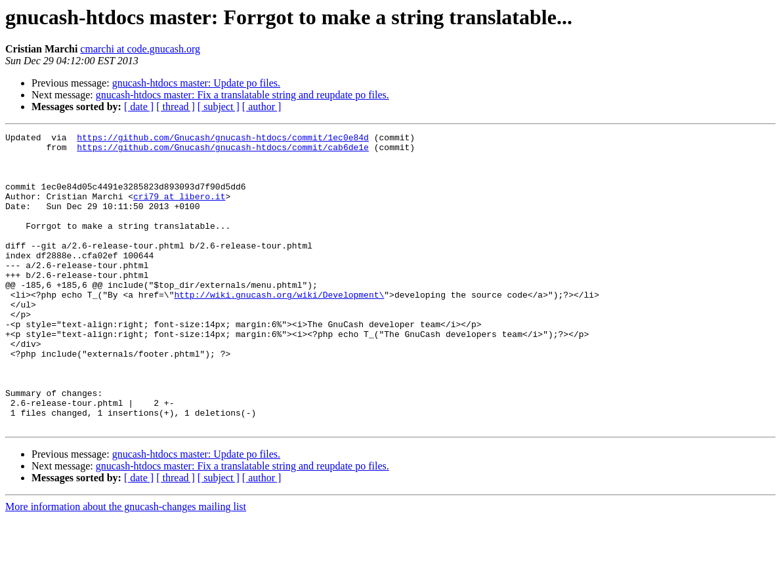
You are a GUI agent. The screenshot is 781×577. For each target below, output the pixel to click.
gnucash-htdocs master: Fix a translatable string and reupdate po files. (242, 94)
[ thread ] (175, 106)
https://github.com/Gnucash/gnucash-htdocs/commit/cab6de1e (223, 151)
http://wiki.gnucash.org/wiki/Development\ (279, 328)
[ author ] (262, 106)
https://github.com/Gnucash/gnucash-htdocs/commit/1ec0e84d (223, 139)
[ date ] (139, 106)
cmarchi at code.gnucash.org (140, 48)
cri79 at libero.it (179, 210)
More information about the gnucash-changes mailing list (125, 565)
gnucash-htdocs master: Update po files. (196, 83)
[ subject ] (219, 106)
